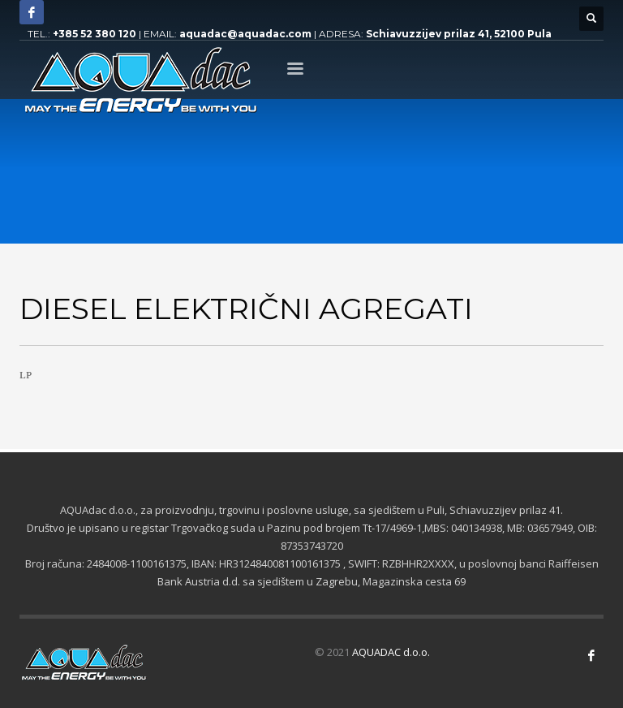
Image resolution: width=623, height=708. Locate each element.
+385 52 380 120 (94, 34)
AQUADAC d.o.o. (391, 652)
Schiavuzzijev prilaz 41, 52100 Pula (459, 34)
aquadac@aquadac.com (245, 34)
